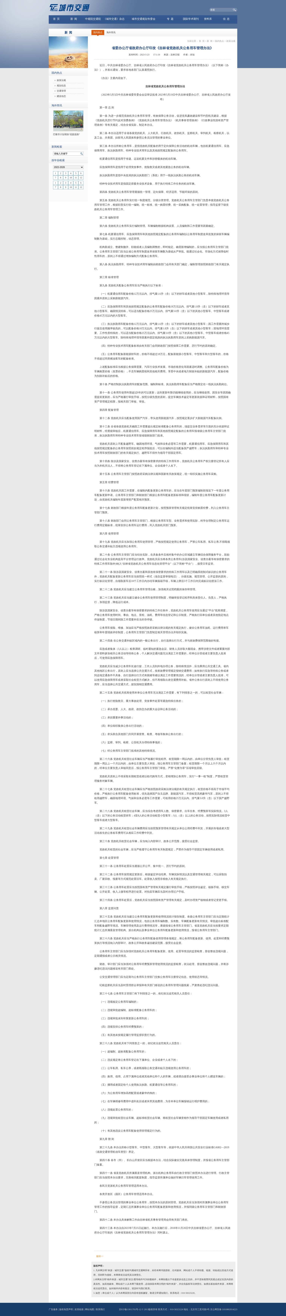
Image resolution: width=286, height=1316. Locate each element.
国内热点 (97, 32)
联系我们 (100, 1309)
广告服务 (53, 1309)
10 (71, 177)
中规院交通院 (93, 19)
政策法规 (61, 80)
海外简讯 (111, 32)
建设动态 (61, 96)
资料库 (208, 19)
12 (81, 177)
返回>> (99, 1256)
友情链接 (79, 1309)
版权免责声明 (66, 1309)
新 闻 (73, 19)
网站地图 (89, 1309)
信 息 (226, 19)
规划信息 (61, 85)
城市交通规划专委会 (143, 19)
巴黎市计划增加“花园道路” (66, 134)
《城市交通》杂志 (114, 19)
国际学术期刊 (191, 19)
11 (76, 177)
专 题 (170, 19)
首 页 (56, 19)
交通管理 (61, 91)
